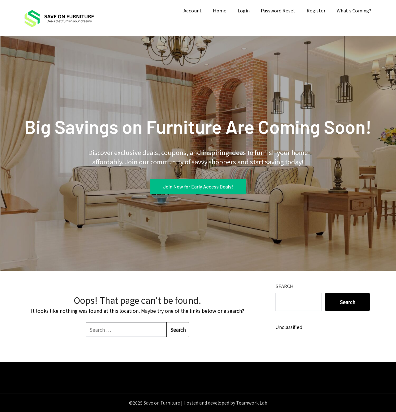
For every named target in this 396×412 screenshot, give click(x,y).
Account (192, 10)
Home (219, 10)
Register (316, 10)
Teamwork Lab (251, 403)
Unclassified (288, 327)
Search (284, 286)
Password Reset (278, 10)
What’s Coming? (354, 10)
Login (244, 10)
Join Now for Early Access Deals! (198, 186)
